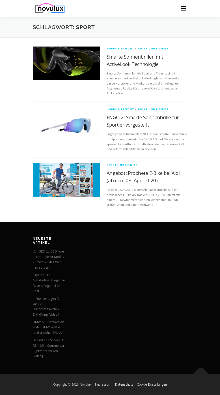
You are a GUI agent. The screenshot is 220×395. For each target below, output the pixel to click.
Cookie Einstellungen (152, 384)
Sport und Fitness (153, 48)
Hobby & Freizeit (120, 48)
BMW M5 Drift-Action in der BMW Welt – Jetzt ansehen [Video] (48, 327)
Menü (183, 8)
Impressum (103, 384)
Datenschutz (124, 384)
